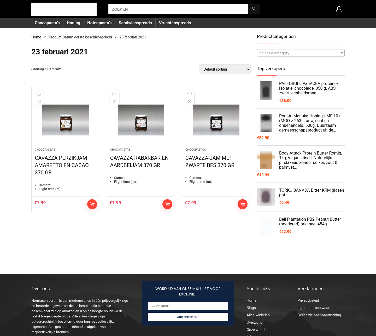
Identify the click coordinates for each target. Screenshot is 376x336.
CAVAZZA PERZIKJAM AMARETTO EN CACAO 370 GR (62, 165)
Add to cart (92, 205)
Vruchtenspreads (175, 22)
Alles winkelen (258, 315)
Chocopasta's (45, 150)
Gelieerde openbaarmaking (319, 315)
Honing (73, 22)
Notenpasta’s (99, 22)
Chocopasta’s (47, 22)
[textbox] (300, 53)
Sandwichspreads (135, 22)
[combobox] (301, 52)
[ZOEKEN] (254, 9)
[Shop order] (225, 69)
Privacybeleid (308, 300)
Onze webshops (259, 330)
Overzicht (254, 322)
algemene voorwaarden (316, 308)
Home (36, 37)
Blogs (251, 308)
